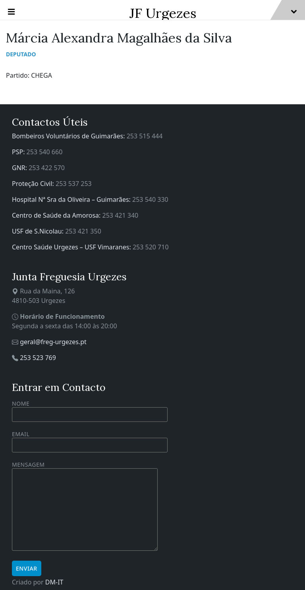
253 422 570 (47, 167)
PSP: (19, 152)
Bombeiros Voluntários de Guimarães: (69, 136)
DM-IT (54, 582)
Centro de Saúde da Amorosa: (57, 215)
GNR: (20, 167)
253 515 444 (145, 136)
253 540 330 (150, 199)
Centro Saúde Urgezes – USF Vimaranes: (72, 247)
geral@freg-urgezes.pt (53, 341)
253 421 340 (120, 215)
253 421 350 (83, 231)
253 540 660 (45, 152)
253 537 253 (74, 183)
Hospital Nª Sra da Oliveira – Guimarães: (72, 199)
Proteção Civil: (34, 183)
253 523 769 (38, 357)
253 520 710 (151, 247)
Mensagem (85, 506)
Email (90, 439)
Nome (90, 411)
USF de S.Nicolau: (38, 231)
